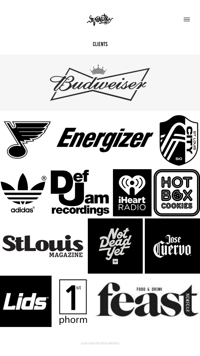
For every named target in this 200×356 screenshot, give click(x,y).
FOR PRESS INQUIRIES (107, 343)
